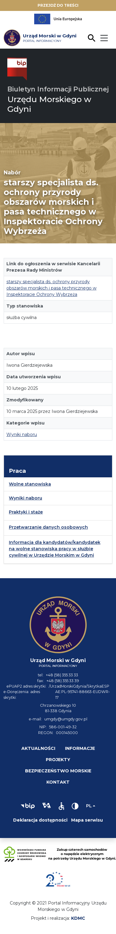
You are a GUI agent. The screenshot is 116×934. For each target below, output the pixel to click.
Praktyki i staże (26, 512)
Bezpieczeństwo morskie (58, 771)
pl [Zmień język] (89, 806)
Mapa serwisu (87, 820)
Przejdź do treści (58, 5)
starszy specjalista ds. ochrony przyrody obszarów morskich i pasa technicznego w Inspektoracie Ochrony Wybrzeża (51, 288)
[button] (28, 806)
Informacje (80, 748)
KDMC (78, 918)
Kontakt (58, 782)
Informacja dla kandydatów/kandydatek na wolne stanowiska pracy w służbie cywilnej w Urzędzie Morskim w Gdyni (54, 549)
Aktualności (38, 748)
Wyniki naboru (21, 434)
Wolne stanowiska (30, 484)
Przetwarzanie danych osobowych (48, 527)
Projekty (58, 759)
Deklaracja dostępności (40, 820)
